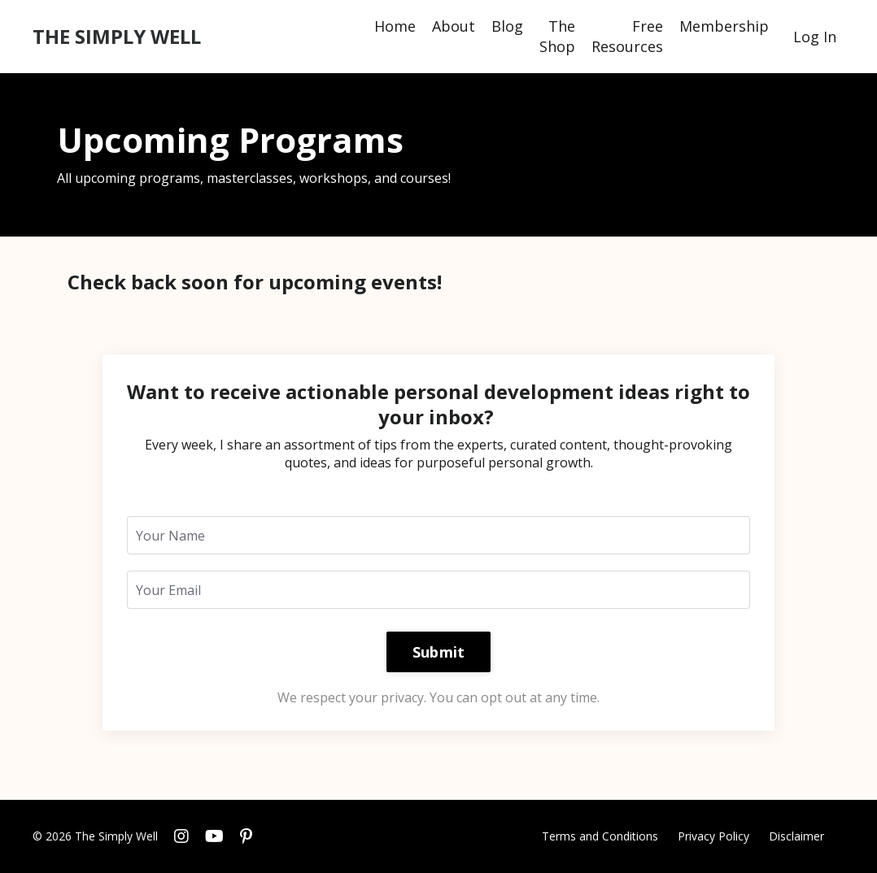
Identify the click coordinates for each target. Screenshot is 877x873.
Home (395, 26)
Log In (814, 36)
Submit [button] (438, 652)
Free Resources (627, 36)
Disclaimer (796, 836)
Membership (724, 26)
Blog (507, 26)
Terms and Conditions (600, 836)
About (453, 26)
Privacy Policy (713, 836)
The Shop (557, 36)
